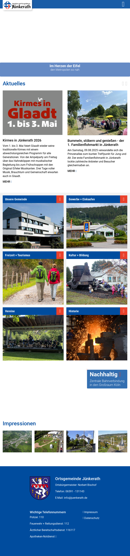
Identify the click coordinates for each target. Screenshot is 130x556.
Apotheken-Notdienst (42, 536)
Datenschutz (91, 518)
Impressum (91, 512)
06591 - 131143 (75, 491)
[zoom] (17, 441)
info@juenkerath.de (75, 497)
